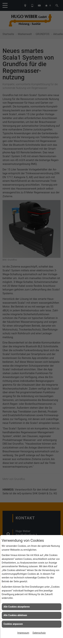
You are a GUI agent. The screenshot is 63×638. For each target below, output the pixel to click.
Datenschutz (39, 632)
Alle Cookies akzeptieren (17, 606)
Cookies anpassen (13, 624)
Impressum (23, 632)
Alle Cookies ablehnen (15, 615)
